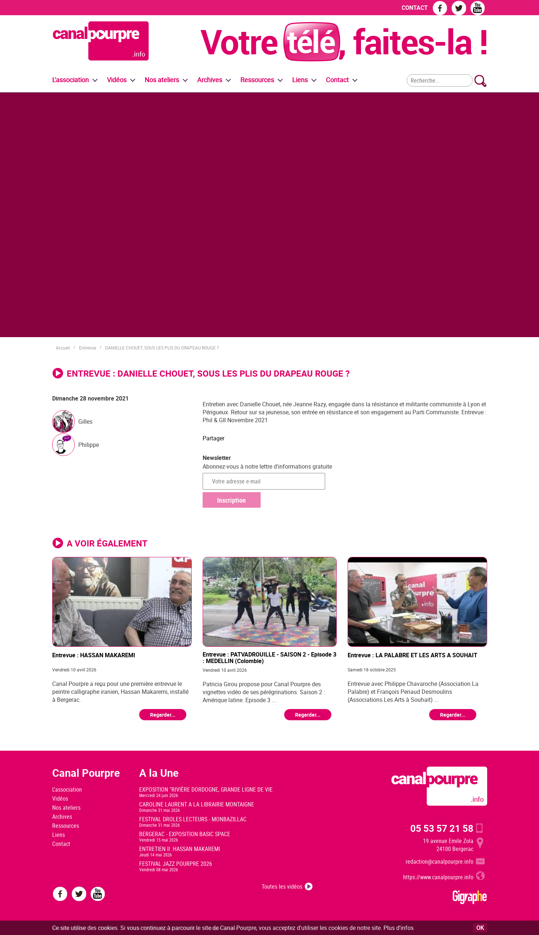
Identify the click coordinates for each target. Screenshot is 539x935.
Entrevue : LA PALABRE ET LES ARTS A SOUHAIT (412, 655)
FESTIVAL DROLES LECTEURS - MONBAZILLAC (192, 819)
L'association (67, 789)
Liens (300, 79)
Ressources (65, 826)
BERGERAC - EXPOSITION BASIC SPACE (184, 834)
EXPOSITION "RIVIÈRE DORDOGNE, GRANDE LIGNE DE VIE (206, 789)
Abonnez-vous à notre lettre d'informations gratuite (267, 466)
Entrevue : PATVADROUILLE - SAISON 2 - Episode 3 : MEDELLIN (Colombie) (269, 657)
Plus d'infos (398, 928)
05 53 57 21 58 (441, 828)
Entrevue (87, 348)
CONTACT (415, 8)
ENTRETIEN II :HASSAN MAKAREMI (179, 849)
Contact (61, 844)
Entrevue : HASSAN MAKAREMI (93, 655)
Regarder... (162, 714)
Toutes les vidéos (282, 886)
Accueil (63, 348)
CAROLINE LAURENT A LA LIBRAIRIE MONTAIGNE (196, 804)
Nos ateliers (66, 808)
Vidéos (60, 798)
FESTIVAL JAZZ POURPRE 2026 (175, 864)
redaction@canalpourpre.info (439, 861)
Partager (213, 438)
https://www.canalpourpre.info (438, 877)
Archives (209, 79)
